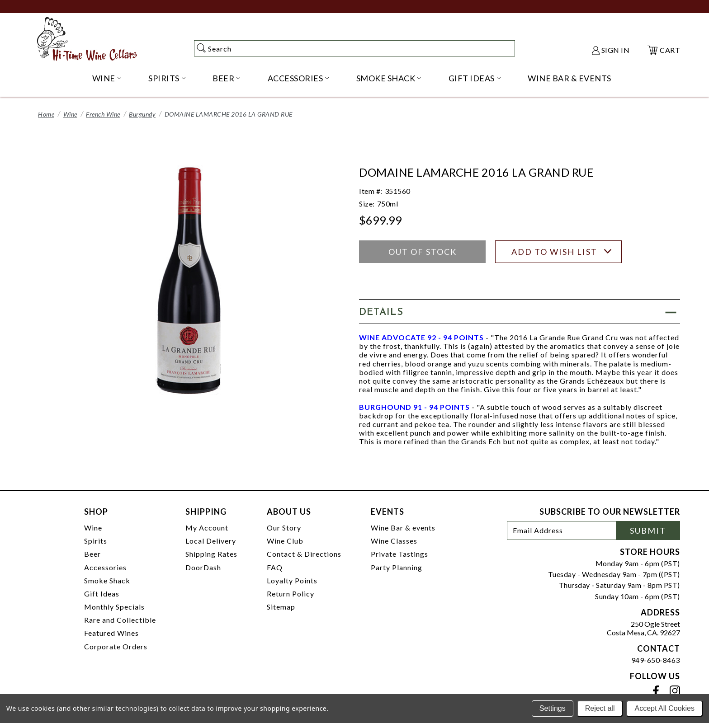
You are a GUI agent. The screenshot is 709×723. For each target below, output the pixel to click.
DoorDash (203, 567)
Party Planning (396, 567)
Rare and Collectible (120, 619)
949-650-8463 (655, 660)
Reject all (600, 708)
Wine (70, 114)
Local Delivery (210, 540)
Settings (552, 708)
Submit (648, 530)
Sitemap (281, 606)
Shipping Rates (211, 553)
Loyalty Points (292, 580)
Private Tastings (399, 553)
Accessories (105, 567)
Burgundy (142, 114)
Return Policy (290, 593)
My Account (206, 527)
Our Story (284, 527)
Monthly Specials (114, 606)
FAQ (275, 567)
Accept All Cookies (664, 708)
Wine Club (285, 540)
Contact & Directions (304, 553)
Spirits (95, 540)
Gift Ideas (101, 593)
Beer (92, 553)
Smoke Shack (107, 580)
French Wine (103, 114)
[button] (519, 311)
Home (46, 114)
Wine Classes (394, 540)
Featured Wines (111, 633)
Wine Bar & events (403, 527)
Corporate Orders (115, 646)
